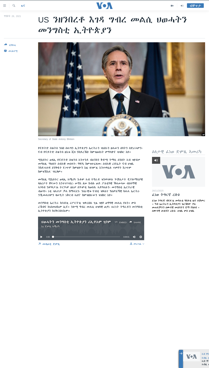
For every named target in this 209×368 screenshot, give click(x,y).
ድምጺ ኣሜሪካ (52, 226)
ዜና (23, 5)
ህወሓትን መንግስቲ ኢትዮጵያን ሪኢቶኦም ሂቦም (76, 222)
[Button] (10, 45)
